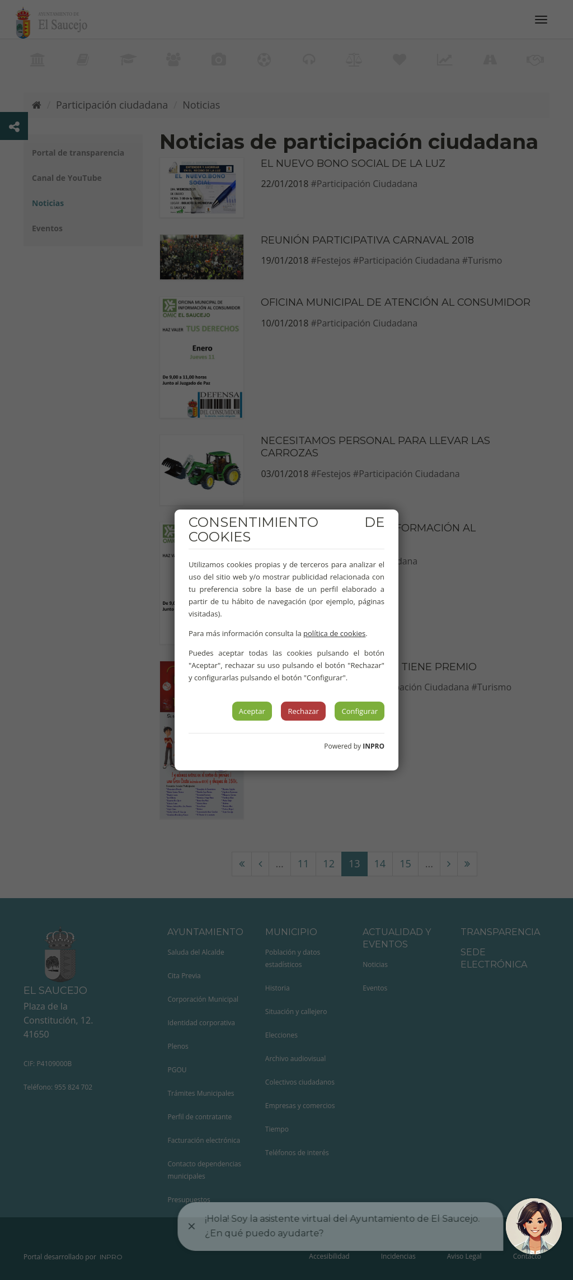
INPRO (373, 746)
